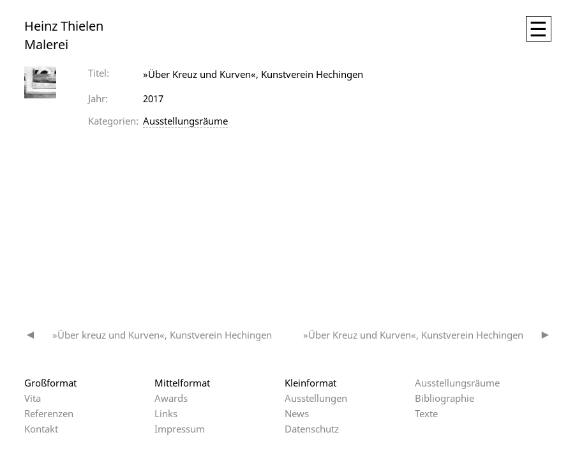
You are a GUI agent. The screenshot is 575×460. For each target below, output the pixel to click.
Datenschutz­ (312, 428)
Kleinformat (310, 382)
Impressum (179, 428)
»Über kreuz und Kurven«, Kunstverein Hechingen (162, 334)
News (297, 413)
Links (165, 413)
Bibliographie (444, 398)
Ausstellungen (316, 398)
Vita (32, 398)
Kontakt (41, 428)
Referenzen (48, 413)
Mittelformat (182, 382)
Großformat (50, 382)
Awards (171, 398)
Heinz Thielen (63, 25)
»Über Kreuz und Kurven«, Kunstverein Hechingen (413, 334)
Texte (426, 413)
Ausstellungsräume (185, 120)
